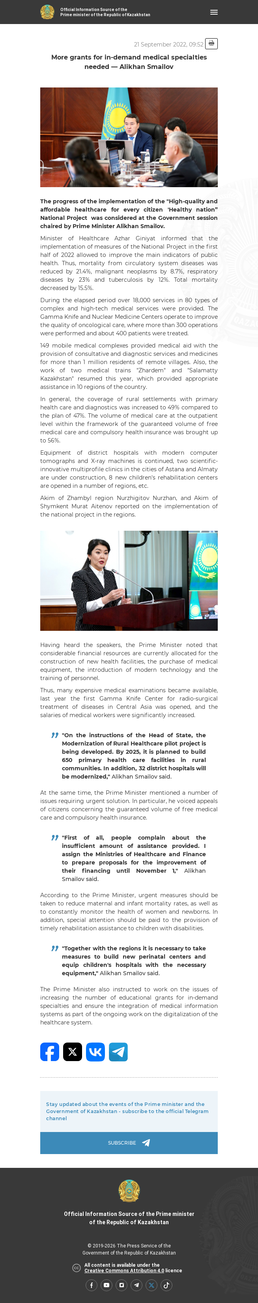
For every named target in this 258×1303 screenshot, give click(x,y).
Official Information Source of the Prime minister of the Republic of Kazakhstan (129, 1202)
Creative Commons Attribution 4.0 (124, 1270)
